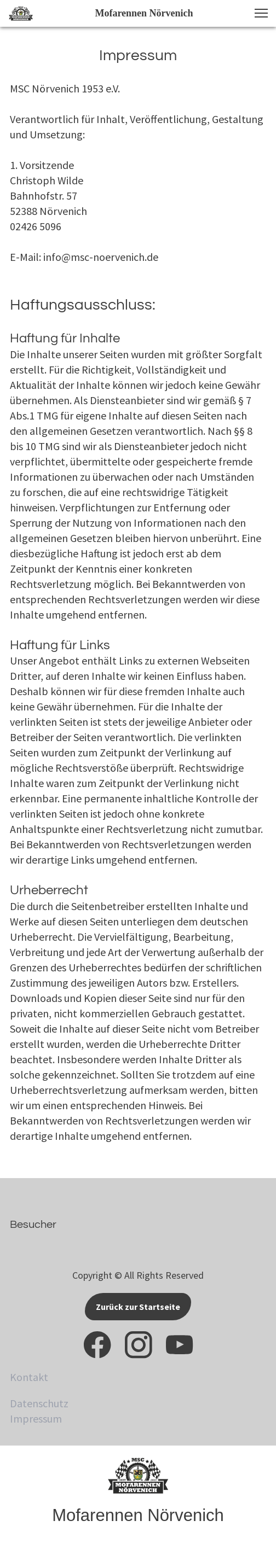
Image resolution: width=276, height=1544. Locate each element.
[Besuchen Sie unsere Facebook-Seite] (97, 1345)
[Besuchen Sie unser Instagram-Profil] (138, 1345)
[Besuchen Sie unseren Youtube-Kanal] (179, 1345)
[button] (261, 13)
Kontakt (29, 1377)
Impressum (36, 1418)
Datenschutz (39, 1403)
